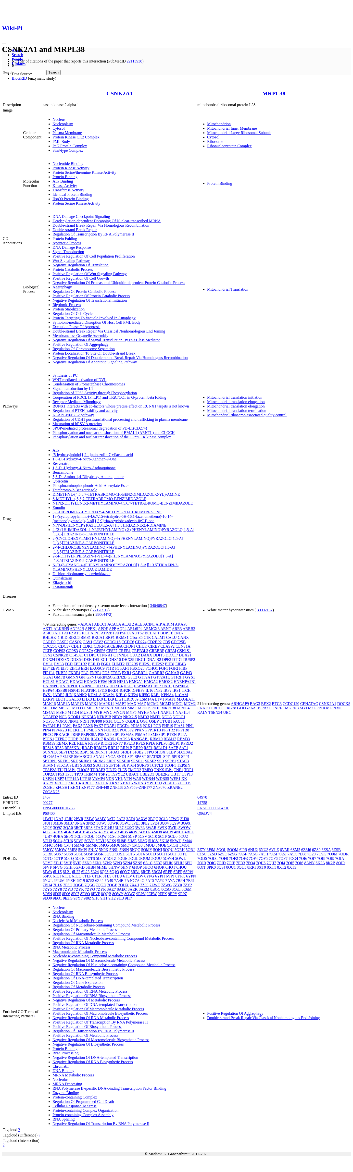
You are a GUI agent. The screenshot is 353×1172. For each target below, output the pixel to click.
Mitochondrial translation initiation (234, 397)
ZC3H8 (48, 787)
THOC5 (83, 770)
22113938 (134, 61)
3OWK (113, 823)
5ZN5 (137, 863)
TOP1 (188, 770)
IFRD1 (113, 690)
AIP (159, 624)
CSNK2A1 (119, 93)
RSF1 (148, 748)
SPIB (176, 756)
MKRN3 (292, 708)
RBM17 (170, 739)
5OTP (58, 858)
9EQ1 (57, 898)
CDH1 (76, 646)
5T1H (58, 863)
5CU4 (57, 841)
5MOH (172, 845)
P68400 (49, 813)
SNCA (110, 756)
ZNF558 (116, 787)
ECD (69, 664)
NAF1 (154, 712)
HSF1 (128, 686)
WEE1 (175, 779)
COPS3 (72, 651)
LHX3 (87, 699)
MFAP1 (107, 708)
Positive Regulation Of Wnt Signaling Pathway (89, 274)
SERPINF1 (99, 752)
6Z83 (90, 880)
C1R (147, 637)
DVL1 (48, 664)
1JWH (48, 819)
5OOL (221, 850)
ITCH (186, 690)
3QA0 (68, 828)
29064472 (103, 614)
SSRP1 (170, 761)
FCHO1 (151, 668)
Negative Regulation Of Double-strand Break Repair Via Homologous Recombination (120, 358)
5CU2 (183, 836)
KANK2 (80, 695)
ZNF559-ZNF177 (138, 787)
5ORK (48, 854)
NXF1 (108, 721)
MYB (97, 712)
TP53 (60, 774)
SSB (160, 761)
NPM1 (73, 721)
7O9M (332, 854)
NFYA (117, 717)
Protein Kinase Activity (70, 168)
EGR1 (106, 664)
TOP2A (49, 774)
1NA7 (58, 819)
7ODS (202, 858)
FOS (105, 673)
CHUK (141, 646)
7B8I (190, 880)
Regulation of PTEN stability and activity (85, 410)
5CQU (89, 836)
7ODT (213, 858)
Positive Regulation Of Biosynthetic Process (87, 1026)
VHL (119, 779)
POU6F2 (127, 730)
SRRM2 (99, 761)
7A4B (119, 880)
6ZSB (336, 850)
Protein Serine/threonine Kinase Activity (84, 172)
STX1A (63, 765)
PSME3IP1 (157, 734)
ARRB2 (189, 629)
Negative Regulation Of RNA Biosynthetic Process (92, 1062)
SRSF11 (137, 761)
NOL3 (167, 717)
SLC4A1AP (52, 756)
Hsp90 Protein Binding (70, 199)
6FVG (58, 867)
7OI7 (312, 858)
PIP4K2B (59, 730)
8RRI (251, 867)
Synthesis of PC (64, 375)
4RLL (189, 832)
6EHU (179, 863)
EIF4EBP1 (51, 668)
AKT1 (48, 629)
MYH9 (143, 712)
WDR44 (148, 779)
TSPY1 (104, 774)
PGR (157, 726)
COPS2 (59, 651)
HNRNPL (86, 686)
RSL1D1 (160, 748)
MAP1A (63, 704)
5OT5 (130, 854)
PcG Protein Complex (69, 146)
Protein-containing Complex (74, 1097)
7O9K (321, 854)
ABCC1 (100, 624)
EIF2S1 (145, 664)
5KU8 (164, 841)
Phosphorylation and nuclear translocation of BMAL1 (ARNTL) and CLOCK (113, 433)
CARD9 (49, 642)
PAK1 (67, 726)
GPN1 (91, 677)
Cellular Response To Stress (74, 1106)
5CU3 (47, 841)
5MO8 (137, 845)
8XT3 (291, 867)
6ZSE (222, 854)
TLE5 (122, 770)
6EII (188, 863)
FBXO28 (137, 668)
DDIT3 (158, 655)
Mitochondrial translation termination (236, 410)
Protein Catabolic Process (72, 269)
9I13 (120, 898)
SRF (74, 761)
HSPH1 (74, 690)
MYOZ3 (306, 708)
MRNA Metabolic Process (73, 1075)
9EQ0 (47, 898)
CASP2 (62, 642)
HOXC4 (116, 686)
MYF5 (131, 712)
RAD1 (84, 739)
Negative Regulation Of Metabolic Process (86, 1000)
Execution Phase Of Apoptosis (76, 327)
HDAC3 (90, 681)
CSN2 (47, 655)
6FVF (47, 867)
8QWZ (129, 894)
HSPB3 (262, 708)
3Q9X (185, 823)
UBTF (176, 774)
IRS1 (177, 690)
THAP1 (70, 770)
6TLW (138, 876)
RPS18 (48, 748)
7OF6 (273, 858)
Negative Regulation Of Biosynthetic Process (88, 1044)
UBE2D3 (147, 774)
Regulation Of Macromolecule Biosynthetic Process (93, 969)
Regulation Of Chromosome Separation (83, 349)
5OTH (162, 854)
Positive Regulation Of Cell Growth (80, 278)
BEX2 (266, 704)
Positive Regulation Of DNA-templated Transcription (94, 1004)
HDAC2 (76, 681)
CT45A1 (76, 655)
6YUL (47, 880)
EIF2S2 (158, 664)
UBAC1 (132, 774)
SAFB (173, 748)
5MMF (79, 845)
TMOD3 (134, 770)
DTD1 (177, 659)
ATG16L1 (82, 633)
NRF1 (84, 721)
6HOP (137, 867)
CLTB (47, 651)
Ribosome (215, 141)
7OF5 (263, 858)
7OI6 (303, 858)
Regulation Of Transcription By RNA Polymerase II (93, 234)
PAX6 (88, 726)
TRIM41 (91, 774)
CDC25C (50, 646)
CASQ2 (75, 642)
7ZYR (101, 889)
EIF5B (75, 668)
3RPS (88, 828)
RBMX (62, 743)
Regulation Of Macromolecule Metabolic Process (91, 934)
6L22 (76, 872)
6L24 (94, 872)
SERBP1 (82, 752)
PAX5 (77, 726)
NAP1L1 (167, 712)
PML (90, 730)
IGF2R (125, 690)
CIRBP (154, 646)
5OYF (47, 863)
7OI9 (330, 858)
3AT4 (130, 819)
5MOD (148, 845)
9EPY (172, 894)
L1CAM (181, 695)
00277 (47, 803)
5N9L (113, 850)
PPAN (139, 730)
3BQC (153, 819)
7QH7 (271, 863)
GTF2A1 (145, 677)
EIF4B (180, 664)
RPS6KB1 (72, 748)
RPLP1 (174, 743)
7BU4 (47, 885)
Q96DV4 (204, 813)
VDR (110, 779)
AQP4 (121, 629)
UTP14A (72, 779)
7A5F (242, 854)
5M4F (58, 845)
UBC (227, 712)
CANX (183, 637)
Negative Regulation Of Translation (80, 265)
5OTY (101, 858)
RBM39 (49, 743)
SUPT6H (129, 765)
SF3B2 (138, 752)
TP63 (69, 774)
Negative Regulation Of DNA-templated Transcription (95, 1057)
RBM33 (183, 739)
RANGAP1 (140, 739)
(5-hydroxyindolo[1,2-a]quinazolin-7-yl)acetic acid (92, 455)
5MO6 (115, 845)
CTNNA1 (105, 655)
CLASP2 (168, 646)
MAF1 (170, 699)
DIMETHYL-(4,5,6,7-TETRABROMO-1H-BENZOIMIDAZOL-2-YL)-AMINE (116, 494)
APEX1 (91, 629)
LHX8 (98, 699)
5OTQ (69, 858)
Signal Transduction (68, 252)
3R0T (78, 828)
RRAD (87, 748)
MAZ (141, 704)
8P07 (75, 894)
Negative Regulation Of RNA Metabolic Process (90, 1018)
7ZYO (90, 889)
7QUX (123, 885)
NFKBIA (88, 717)
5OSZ (120, 854)
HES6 (102, 681)
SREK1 (64, 761)
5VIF (77, 863)
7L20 (311, 854)
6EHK (168, 863)
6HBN (91, 867)
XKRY (48, 783)
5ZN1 (96, 863)
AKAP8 (181, 624)
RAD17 (97, 739)
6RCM (156, 872)
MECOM (50, 708)
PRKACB (61, 734)
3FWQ (174, 819)
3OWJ (101, 823)
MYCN (119, 712)
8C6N (47, 894)
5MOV (48, 850)
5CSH (122, 836)
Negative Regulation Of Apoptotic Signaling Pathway (94, 362)
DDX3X (62, 659)
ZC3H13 (169, 783)
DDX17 (171, 655)
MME (132, 708)
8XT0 (261, 867)
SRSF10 (123, 761)
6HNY (126, 867)
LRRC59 (131, 699)
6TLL (66, 876)
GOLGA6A (246, 708)
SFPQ (149, 752)
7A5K (292, 854)
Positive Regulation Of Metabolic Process (85, 1035)
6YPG (149, 876)
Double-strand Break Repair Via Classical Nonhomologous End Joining (108, 331)
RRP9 (138, 748)
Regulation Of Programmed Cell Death (83, 1101)
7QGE (112, 885)
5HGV (153, 841)
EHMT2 (118, 664)
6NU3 (263, 850)
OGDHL (132, 721)
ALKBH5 (61, 629)
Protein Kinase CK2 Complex (76, 137)
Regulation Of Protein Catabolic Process (84, 291)
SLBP (171, 752)
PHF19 (167, 726)
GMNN (72, 677)
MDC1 (177, 704)
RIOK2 (106, 743)
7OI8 (321, 858)
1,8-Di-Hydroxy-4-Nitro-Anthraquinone (83, 468)
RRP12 (113, 748)
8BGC (155, 889)
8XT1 (271, 867)
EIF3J (169, 664)
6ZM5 (295, 850)
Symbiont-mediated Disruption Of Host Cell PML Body (96, 322)
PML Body (61, 141)
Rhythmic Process (66, 305)
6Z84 (99, 880)
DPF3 (166, 659)
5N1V (93, 850)
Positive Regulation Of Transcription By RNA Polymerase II (100, 1022)
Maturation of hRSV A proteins (77, 424)
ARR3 (177, 629)
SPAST (140, 756)
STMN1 (49, 765)
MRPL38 (274, 93)
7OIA (339, 858)
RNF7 (118, 743)
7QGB (78, 885)
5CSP (132, 836)
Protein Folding (64, 238)
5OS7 (58, 854)
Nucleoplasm (62, 124)
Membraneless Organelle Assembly (80, 335)
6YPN (191, 876)
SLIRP (68, 756)
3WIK (162, 828)
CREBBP (156, 651)
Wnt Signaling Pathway (71, 261)
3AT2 (111, 819)
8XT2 (281, 867)
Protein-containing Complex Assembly (82, 1115)
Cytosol (58, 128)
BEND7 (177, 633)
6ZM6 (306, 850)
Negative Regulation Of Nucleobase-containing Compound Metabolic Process (113, 965)
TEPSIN (183, 765)
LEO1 (60, 699)
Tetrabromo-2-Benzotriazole (74, 490)
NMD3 (143, 717)
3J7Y (201, 850)
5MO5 (104, 845)
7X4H (134, 885)
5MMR (92, 845)
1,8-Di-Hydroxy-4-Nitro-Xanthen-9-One (84, 459)
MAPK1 (91, 704)
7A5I (273, 854)
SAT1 (183, 748)
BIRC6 (73, 637)
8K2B (330, 863)
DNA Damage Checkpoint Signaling (81, 216)
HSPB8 (61, 690)
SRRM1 (85, 761)
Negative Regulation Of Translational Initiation (89, 300)
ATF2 (68, 633)
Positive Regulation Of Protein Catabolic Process (91, 296)
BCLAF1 (152, 633)
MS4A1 (49, 712)
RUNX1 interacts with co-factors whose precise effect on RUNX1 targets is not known (120, 406)
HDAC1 (62, 681)
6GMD (79, 867)
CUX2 (135, 655)
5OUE (122, 858)
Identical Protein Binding (72, 194)
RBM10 (156, 739)
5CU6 (68, 841)
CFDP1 (129, 646)
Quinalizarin (62, 578)
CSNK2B (60, 655)
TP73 (78, 774)
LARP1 (49, 699)
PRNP (75, 734)
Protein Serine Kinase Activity (76, 203)
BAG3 (255, 704)
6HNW (114, 867)
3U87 (119, 828)
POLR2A (111, 730)
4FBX (58, 832)
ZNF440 (102, 787)
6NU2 (253, 850)
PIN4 (47, 730)
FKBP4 (74, 673)
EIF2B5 (132, 664)
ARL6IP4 (134, 629)
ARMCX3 (151, 629)
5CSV (142, 836)
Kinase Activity (64, 186)
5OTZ (111, 858)
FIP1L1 (49, 673)
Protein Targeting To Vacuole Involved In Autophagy (94, 318)
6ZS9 (316, 850)
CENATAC (309, 704)
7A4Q (139, 880)
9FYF (78, 898)
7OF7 (282, 858)
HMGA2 (151, 681)
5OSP (88, 854)
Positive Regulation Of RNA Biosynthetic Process (91, 996)
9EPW (152, 894)
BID (64, 637)
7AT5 (149, 880)
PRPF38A (89, 734)
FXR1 (126, 673)
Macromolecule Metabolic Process (79, 952)
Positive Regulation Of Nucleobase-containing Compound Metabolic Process (113, 938)
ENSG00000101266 (59, 808)
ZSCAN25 (51, 792)
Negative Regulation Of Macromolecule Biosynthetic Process (100, 1040)
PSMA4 (141, 734)
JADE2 (58, 695)
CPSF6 (99, 651)
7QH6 (260, 863)
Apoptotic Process (66, 243)
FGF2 (173, 668)
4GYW (92, 832)
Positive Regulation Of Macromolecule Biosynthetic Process (100, 1013)
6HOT (170, 867)
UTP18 (85, 779)
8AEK (133, 889)
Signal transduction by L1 (72, 388)
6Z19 (81, 880)
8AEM (144, 889)
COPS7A (86, 651)
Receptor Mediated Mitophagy (76, 402)
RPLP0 (161, 743)
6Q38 (104, 872)
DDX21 (185, 655)
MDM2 (190, 704)
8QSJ (221, 867)
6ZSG (232, 854)
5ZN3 (117, 863)
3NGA (80, 823)
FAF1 (124, 668)
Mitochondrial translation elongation (236, 402)
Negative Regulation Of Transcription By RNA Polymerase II (100, 1124)
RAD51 (110, 739)
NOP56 (48, 721)
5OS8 (68, 854)
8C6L (176, 889)
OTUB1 (166, 721)
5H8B (121, 841)
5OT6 (140, 854)
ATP (55, 450)
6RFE (167, 872)
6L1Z (57, 872)
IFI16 (102, 690)
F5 (117, 668)
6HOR (159, 867)
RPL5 (140, 743)
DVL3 (59, 664)
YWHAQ (154, 783)
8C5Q (166, 889)
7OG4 (293, 858)
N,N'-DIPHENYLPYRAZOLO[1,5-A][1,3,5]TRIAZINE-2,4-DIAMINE (109, 525)
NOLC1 (179, 717)
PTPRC (61, 739)
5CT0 (152, 836)
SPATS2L (154, 756)
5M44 (187, 841)
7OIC (211, 863)
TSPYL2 (118, 774)
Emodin (58, 508)
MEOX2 (93, 708)
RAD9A (123, 739)
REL (72, 743)
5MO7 (126, 845)
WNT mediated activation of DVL (79, 380)
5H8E (132, 841)
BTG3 (277, 704)
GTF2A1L (161, 677)
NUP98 (96, 721)
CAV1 (87, 642)
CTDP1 (90, 655)
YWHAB (138, 783)
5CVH (101, 841)
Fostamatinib (62, 587)
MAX (131, 704)
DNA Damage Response (71, 247)
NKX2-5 (130, 717)
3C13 (163, 819)
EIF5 (65, 668)
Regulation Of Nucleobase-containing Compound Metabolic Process (106, 925)
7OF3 (243, 858)
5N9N (124, 850)
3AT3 (120, 819)
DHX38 (128, 659)
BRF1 (110, 637)
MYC (107, 712)
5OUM (144, 858)
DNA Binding (63, 1071)
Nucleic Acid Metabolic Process (77, 921)
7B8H (180, 880)
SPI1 (167, 756)
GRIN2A (104, 677)
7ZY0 (177, 885)
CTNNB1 (121, 655)
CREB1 (124, 651)
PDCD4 (123, 726)
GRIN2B (120, 677)
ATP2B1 (107, 633)
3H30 (184, 819)
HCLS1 (49, 681)
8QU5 (241, 867)
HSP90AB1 (162, 686)
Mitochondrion (219, 124)
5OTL (182, 854)
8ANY (309, 863)
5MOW (61, 850)
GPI (82, 677)
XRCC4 (74, 783)
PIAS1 (179, 726)
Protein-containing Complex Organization (85, 1110)
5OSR (98, 854)
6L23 (85, 872)
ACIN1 (149, 624)
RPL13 (129, 743)
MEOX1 (79, 708)
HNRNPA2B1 (185, 681)
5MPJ (82, 850)
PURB (73, 739)
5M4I (68, 845)
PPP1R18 (321, 708)
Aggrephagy (62, 287)
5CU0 (172, 836)
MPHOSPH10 (149, 708)
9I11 (104, 898)
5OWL (180, 858)
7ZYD (68, 889)
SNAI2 (98, 756)
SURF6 (143, 765)
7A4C (129, 880)
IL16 (149, 690)
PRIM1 (336, 708)
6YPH (160, 876)
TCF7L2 (156, 765)
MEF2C (65, 708)
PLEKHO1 (76, 730)
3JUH (47, 823)
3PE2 (145, 823)
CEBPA (116, 646)
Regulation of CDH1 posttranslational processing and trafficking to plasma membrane (120, 419)
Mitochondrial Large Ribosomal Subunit (239, 133)
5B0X (68, 836)
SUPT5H (113, 765)
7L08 (302, 854)
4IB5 (124, 832)
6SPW (188, 872)
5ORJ (190, 850)
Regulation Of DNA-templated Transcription (87, 978)
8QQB (106, 894)
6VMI (285, 850)
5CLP (79, 836)
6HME (102, 867)
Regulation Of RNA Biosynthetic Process (85, 974)
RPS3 (59, 748)
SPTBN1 (50, 761)
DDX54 (76, 659)
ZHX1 (75, 787)
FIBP (183, 668)
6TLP (86, 876)
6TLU (117, 876)
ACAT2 (128, 624)
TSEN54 (215, 712)
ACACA (114, 624)
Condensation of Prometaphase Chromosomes (88, 384)
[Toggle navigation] (4, 43)
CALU (171, 637)
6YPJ (170, 876)
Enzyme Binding (65, 1093)
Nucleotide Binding (67, 163)
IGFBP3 (137, 690)
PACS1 (179, 721)
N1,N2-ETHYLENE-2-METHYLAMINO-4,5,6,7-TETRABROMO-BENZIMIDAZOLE (122, 503)
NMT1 (155, 717)
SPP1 (185, 756)
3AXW (141, 819)
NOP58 (61, 721)
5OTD (151, 854)
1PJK (68, 819)
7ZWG (166, 885)
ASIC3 (48, 633)
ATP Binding (62, 181)
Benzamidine (62, 472)
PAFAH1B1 (52, 726)
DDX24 (49, 659)
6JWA (47, 872)
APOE (103, 629)
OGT (144, 721)
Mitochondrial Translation (227, 289)
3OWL (125, 823)
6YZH (71, 880)
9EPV (141, 894)
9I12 (111, 898)
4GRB (69, 832)
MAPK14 (106, 704)
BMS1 (85, 637)
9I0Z (87, 898)
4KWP (134, 832)
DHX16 (114, 659)
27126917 (100, 610)
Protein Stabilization (68, 309)
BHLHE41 (51, 637)
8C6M (186, 889)
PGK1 (147, 726)
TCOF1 (170, 765)
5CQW (101, 836)
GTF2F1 (177, 677)
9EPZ (182, 894)
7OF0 (223, 858)
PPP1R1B (153, 730)
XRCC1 (60, 783)
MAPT (120, 704)
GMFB (59, 677)
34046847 (158, 606)
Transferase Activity (68, 190)
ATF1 (58, 633)
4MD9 (168, 832)
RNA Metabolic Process (71, 947)
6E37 (157, 863)
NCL (62, 717)
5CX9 (111, 841)
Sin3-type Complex (67, 150)
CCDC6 (128, 642)
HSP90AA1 (143, 686)
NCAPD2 (50, 717)
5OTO (48, 858)
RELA (82, 743)
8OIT (201, 867)
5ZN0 (86, 863)
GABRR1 (140, 673)
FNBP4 (95, 673)
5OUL (133, 858)
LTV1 (159, 699)
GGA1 (48, 677)
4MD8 (156, 832)
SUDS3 (86, 765)
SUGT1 (99, 765)
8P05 (57, 894)
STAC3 (183, 761)
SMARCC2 (83, 756)
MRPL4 (183, 708)
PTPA (182, 734)
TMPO (147, 770)
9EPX (162, 894)
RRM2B (100, 748)
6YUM (58, 880)
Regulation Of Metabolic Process (78, 987)
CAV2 (98, 642)
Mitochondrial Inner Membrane (232, 128)
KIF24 (132, 695)
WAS (137, 779)
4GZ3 (114, 832)
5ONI (157, 850)
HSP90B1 (181, 686)
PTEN (172, 734)
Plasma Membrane (67, 133)
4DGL (47, 832)
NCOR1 (74, 717)
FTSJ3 (116, 673)
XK (184, 779)
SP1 (130, 756)
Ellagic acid (61, 582)
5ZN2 (107, 863)
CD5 (166, 642)
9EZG (68, 898)
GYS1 (190, 677)
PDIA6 (135, 726)
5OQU (168, 850)
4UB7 (47, 836)
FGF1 (163, 668)
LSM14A (146, 699)
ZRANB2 (175, 787)
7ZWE (155, 885)
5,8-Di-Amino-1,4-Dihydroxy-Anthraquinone (88, 477)
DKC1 (140, 659)
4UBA (58, 836)
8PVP (95, 894)
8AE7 (111, 889)
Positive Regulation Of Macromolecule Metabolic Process (98, 1009)
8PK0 (211, 867)
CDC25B (178, 642)
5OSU (109, 854)
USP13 (187, 774)
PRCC (48, 734)
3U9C (129, 828)
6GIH (68, 867)
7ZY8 (57, 889)
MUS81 (86, 712)
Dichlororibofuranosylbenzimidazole (81, 574)
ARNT (165, 629)
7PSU (67, 885)
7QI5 (290, 863)
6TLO (76, 876)
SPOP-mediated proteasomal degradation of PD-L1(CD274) (99, 428)
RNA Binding (63, 916)
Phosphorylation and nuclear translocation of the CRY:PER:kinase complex (111, 437)
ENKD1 (203, 708)
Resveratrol (61, 463)
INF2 (158, 690)
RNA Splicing (63, 1119)
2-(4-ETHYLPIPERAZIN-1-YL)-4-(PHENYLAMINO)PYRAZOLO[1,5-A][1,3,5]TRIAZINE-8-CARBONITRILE (112, 558)
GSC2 (132, 677)
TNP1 (178, 770)
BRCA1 (98, 637)
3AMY (100, 819)
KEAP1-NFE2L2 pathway (73, 415)
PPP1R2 (168, 730)
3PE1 (135, 823)
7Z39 (144, 885)
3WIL (172, 828)
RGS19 (94, 743)
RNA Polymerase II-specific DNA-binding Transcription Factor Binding (109, 1088)
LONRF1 (276, 708)
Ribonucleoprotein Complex (229, 146)
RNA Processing (65, 1053)
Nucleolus (60, 1079)
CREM (170, 651)
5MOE (161, 845)
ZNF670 (159, 787)
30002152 (265, 610)
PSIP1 (115, 734)
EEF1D (94, 664)
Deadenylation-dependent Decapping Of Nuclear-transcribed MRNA (106, 221)
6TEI (57, 876)
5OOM (232, 850)
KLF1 (155, 695)
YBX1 (125, 783)
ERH (85, 668)
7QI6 (299, 863)
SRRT (111, 761)
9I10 (95, 898)
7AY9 (159, 880)
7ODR (343, 854)
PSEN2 (103, 734)
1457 (46, 797)
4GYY (104, 832)
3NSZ (90, 823)
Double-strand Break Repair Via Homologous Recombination (100, 225)
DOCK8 (343, 704)
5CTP (162, 836)
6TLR (96, 876)
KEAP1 (108, 695)
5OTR (80, 858)
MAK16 (49, 704)
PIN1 (190, 726)
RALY (202, 712)
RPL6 (150, 743)
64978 (202, 797)
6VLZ (274, 850)
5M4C (48, 845)
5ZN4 (127, 863)
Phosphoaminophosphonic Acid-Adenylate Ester (90, 485)
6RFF (177, 872)
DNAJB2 (153, 659)
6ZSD (212, 854)
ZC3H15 (184, 783)
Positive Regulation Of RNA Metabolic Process (89, 991)
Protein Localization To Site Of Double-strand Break (93, 353)
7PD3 (240, 863)
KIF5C (144, 695)
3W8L (140, 828)
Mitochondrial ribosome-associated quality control (247, 415)
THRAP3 (97, 770)
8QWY (118, 894)
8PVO (85, 894)
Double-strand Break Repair (74, 230)
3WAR (151, 828)
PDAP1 (110, 726)
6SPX (47, 876)
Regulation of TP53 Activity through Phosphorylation (94, 393)
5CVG (89, 841)
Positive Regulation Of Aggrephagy (80, 344)
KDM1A (94, 695)
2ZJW (89, 819)
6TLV (127, 876)
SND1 (121, 756)
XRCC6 (101, 783)
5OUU (156, 858)
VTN (128, 779)
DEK (88, 659)
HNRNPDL (69, 686)
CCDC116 (112, 642)
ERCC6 (217, 708)
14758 (202, 803)
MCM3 (165, 704)
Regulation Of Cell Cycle (72, 313)
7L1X (57, 885)
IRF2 (168, 690)
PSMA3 (127, 734)
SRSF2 (150, 761)
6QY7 (125, 872)
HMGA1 (136, 681)
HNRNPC (51, 686)
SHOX (160, 752)
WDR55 (162, 779)
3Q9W (175, 823)
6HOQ (148, 867)
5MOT (184, 845)
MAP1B (77, 704)
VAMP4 (98, 779)
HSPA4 (48, 690)
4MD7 (145, 832)
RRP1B (126, 748)
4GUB (80, 832)
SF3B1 (126, 752)
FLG (84, 673)
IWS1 (47, 695)
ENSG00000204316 (213, 808)
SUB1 (74, 765)
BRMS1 (122, 637)
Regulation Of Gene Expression (77, 982)
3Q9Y (47, 828)
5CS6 (112, 836)
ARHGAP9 (240, 704)
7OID (221, 863)
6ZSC (201, 854)
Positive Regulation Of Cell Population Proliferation (93, 256)
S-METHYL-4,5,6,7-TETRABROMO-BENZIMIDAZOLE (99, 499)
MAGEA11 (186, 699)
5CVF (78, 841)
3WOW (184, 828)
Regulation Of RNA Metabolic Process (83, 943)
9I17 (128, 898)
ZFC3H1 (62, 787)
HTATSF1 (89, 690)
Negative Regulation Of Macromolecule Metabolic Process (98, 960)
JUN (69, 695)
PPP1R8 (182, 730)
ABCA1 (86, 624)
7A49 (108, 880)
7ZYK (79, 889)
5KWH (175, 841)
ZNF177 (88, 787)
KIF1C (121, 695)
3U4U (109, 828)
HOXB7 (101, 686)
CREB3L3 (140, 651)
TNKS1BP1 (163, 770)
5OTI (172, 854)
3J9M (210, 850)
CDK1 (87, 646)
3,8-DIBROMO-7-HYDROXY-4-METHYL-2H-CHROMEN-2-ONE (107, 512)
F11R (110, 668)
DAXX (146, 655)
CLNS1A (183, 646)
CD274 (140, 642)
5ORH (180, 850)
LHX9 (109, 699)
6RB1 (135, 872)
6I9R (243, 850)
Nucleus (58, 119)
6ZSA (326, 850)
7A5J (282, 854)
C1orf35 (136, 637)
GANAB (172, 673)
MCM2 (153, 704)
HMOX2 (166, 681)
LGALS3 (73, 699)
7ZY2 (187, 885)
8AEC (122, 889)
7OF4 (253, 858)
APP (112, 629)
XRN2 (114, 783)
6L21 (67, 872)
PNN (99, 730)
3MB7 (69, 823)
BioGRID (19, 78)
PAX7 (98, 726)
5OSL (78, 854)
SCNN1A (50, 752)
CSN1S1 (184, 651)
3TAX (98, 828)
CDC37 (64, 646)
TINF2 (111, 770)
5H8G (142, 841)
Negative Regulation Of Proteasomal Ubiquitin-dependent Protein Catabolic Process (118, 283)
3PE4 (155, 823)
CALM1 (158, 637)
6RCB (146, 872)
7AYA (170, 880)
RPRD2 (187, 743)
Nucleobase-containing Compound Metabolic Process (94, 956)
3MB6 (58, 823)
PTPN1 (48, 739)
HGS (112, 681)
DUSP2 (189, 659)
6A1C (147, 863)
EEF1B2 (80, 664)
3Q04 (164, 823)
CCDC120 (291, 704)
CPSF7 (111, 651)
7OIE (231, 863)
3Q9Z (57, 828)
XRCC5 (88, 783)
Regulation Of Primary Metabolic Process (85, 929)
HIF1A (122, 681)
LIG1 (119, 699)
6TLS (106, 876)
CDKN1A (101, 646)
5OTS (90, 858)
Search (17, 55)
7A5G (253, 854)
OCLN (119, 721)
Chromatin (60, 1066)
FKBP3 (61, 673)
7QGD (101, 885)
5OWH (168, 858)
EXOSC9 (97, 668)
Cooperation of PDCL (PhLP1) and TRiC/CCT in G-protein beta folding (109, 397)
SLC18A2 (185, 752)
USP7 (59, 779)
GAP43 (186, 673)
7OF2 (233, 858)
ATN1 (95, 633)
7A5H (263, 854)
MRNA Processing (67, 1084)
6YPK (180, 876)
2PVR (78, 819)
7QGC (90, 885)
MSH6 (61, 712)
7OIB (201, 863)
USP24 (48, 779)
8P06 (66, 894)
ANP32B (77, 629)
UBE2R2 (162, 774)
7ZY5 (47, 889)
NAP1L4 (183, 712)
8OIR (340, 863)
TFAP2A (50, 770)
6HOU (181, 867)
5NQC (135, 850)
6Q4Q (114, 872)
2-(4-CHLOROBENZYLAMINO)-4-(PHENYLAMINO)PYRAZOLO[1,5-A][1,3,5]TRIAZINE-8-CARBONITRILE (113, 549)
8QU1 (231, 867)
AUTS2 (138, 633)
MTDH (73, 712)
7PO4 (250, 863)
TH (60, 770)
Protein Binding (64, 177)
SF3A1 (114, 752)
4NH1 (179, 832)
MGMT (120, 708)
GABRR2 (156, 673)
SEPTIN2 (66, 752)
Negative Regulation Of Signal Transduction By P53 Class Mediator (106, 340)
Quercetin (60, 481)
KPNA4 (167, 695)
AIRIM (168, 624)
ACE (138, 624)
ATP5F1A (123, 633)
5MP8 (72, 850)
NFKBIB (104, 717)
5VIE (68, 863)
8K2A (320, 863)
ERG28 (230, 708)
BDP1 (165, 633)
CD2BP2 (155, 642)
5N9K (103, 850)
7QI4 (281, 863)
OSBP (154, 721)
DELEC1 (100, 659)
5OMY (146, 850)
